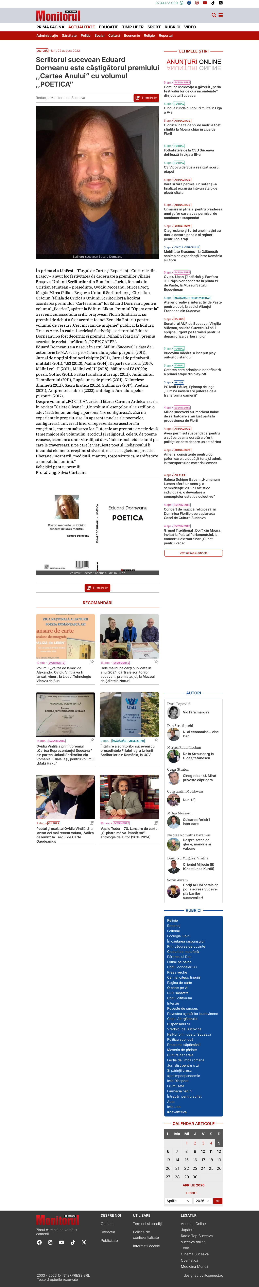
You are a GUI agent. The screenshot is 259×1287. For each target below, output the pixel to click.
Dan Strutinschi (180, 725)
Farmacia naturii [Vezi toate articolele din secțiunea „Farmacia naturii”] (179, 1091)
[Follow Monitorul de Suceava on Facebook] (39, 1242)
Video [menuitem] (190, 27)
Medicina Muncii (194, 1266)
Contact (107, 1224)
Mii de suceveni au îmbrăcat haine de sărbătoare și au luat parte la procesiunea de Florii (191, 416)
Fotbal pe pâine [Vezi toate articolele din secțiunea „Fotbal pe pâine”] (179, 962)
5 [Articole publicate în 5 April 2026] (219, 1143)
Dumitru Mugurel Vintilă (187, 857)
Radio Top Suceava (197, 1236)
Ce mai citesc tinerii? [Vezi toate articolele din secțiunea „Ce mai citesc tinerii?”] (184, 977)
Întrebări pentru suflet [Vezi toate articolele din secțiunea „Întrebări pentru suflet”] (184, 1096)
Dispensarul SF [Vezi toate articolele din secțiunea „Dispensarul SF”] (179, 1024)
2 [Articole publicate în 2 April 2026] (195, 1143)
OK (218, 1201)
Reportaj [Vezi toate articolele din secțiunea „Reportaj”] (173, 926)
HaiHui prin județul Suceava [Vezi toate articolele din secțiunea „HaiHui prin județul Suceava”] (189, 1034)
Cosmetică (189, 1260)
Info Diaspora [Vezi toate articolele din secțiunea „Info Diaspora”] (177, 1081)
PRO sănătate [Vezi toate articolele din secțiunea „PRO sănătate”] (178, 993)
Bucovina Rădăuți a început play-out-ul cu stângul (190, 355)
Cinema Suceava (195, 1254)
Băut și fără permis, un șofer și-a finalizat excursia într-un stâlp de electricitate (190, 188)
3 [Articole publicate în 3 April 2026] (203, 1143)
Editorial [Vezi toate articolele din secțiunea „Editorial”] (173, 931)
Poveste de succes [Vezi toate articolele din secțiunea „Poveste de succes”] (182, 1008)
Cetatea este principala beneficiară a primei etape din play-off (192, 372)
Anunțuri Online (193, 1224)
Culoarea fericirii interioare (196, 822)
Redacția (108, 1232)
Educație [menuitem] (108, 27)
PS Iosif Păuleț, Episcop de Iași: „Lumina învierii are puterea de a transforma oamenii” (190, 391)
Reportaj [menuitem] (166, 35)
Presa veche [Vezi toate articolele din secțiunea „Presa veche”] (177, 972)
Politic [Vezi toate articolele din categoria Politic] (179, 319)
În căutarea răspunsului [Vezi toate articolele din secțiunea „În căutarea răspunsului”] (185, 941)
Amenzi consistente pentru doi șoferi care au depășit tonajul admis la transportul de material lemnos (193, 458)
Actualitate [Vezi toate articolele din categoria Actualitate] (182, 120)
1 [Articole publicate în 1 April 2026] (186, 1143)
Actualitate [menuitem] (81, 27)
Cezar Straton (178, 769)
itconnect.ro (213, 1275)
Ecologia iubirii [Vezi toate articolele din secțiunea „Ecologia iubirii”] (178, 936)
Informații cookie (146, 1246)
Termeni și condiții (147, 1224)
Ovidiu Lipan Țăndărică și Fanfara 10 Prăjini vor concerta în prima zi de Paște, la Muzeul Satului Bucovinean (191, 283)
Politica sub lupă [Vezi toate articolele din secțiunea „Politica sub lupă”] (180, 1039)
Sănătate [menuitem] (69, 35)
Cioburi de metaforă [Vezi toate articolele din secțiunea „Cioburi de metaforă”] (183, 952)
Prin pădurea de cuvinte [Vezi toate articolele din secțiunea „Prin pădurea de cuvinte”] (186, 946)
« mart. (191, 1192)
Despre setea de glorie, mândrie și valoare (197, 844)
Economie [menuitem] (132, 35)
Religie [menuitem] (149, 35)
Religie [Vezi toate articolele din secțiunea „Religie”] (172, 920)
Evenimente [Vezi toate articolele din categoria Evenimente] (56, 662)
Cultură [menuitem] (114, 35)
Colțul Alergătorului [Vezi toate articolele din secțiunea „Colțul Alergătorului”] (182, 1019)
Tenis (185, 1248)
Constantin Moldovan (185, 791)
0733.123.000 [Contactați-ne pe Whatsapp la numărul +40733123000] (170, 3)
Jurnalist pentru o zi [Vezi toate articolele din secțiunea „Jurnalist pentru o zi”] (183, 1065)
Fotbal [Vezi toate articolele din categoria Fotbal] (179, 103)
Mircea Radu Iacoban (184, 747)
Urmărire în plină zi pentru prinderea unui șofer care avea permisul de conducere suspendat (193, 213)
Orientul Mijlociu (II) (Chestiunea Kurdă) (198, 866)
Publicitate (109, 1240)
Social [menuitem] (99, 35)
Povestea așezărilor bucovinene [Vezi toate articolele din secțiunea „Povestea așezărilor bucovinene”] (192, 1014)
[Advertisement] (193, 624)
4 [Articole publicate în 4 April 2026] (211, 1143)
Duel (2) (189, 800)
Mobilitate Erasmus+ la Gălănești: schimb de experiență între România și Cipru (193, 256)
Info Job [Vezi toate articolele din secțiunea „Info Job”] (173, 1107)
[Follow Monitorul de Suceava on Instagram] (50, 1242)
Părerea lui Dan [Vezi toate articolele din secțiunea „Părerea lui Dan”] (179, 957)
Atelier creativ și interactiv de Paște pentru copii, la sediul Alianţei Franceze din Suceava (193, 306)
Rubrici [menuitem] (172, 27)
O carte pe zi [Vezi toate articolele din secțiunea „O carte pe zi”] (177, 988)
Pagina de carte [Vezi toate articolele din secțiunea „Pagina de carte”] (179, 983)
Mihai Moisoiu (179, 812)
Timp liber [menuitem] (133, 27)
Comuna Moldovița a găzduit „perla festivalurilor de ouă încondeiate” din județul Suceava (192, 91)
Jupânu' (187, 1230)
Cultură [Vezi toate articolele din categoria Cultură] (53, 823)
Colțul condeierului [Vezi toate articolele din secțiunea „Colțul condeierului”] (182, 967)
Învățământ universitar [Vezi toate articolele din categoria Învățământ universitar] (128, 740)
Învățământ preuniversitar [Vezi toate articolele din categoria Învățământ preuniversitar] (192, 298)
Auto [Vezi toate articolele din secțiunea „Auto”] (171, 1102)
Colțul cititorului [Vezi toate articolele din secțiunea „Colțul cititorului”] (179, 998)
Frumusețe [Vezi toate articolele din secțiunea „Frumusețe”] (175, 1086)
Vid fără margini (196, 712)
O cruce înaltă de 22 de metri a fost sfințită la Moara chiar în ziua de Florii (192, 129)
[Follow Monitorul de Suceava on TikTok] (73, 1242)
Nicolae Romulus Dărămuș (189, 834)
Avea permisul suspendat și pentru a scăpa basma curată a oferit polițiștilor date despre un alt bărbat (192, 437)
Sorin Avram (177, 879)
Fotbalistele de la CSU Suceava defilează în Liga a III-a (189, 152)
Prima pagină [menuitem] (50, 27)
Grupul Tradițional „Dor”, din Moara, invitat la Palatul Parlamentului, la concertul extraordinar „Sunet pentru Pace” (192, 536)
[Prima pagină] (58, 14)
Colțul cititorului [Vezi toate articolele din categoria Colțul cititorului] (186, 247)
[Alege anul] (203, 1201)
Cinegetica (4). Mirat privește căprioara (199, 778)
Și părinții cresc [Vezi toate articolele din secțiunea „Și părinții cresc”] (179, 1070)
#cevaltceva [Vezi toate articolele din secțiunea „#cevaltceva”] (177, 1112)
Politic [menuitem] (86, 35)
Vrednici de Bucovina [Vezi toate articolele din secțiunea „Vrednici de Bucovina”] (184, 1029)
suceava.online (193, 1242)
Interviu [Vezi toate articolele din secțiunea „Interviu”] (173, 1003)
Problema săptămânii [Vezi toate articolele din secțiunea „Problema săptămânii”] (183, 1045)
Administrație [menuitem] (47, 35)
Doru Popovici (178, 703)
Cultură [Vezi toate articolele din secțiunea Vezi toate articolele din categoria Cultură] (42, 50)
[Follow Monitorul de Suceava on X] (84, 1242)
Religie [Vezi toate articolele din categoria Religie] (178, 382)
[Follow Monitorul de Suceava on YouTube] (61, 1242)
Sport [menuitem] (154, 27)
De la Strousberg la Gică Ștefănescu (198, 756)
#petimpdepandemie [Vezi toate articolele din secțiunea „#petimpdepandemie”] (183, 1076)
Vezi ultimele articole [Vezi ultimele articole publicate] (193, 553)
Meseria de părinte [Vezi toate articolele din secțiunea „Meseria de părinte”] (182, 1050)
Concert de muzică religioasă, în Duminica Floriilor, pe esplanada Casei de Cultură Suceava (190, 513)
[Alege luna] (179, 1201)
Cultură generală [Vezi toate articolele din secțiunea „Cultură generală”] (180, 1055)
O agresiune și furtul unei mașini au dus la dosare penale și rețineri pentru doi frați (192, 234)
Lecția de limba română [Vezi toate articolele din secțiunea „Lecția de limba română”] (185, 1060)
